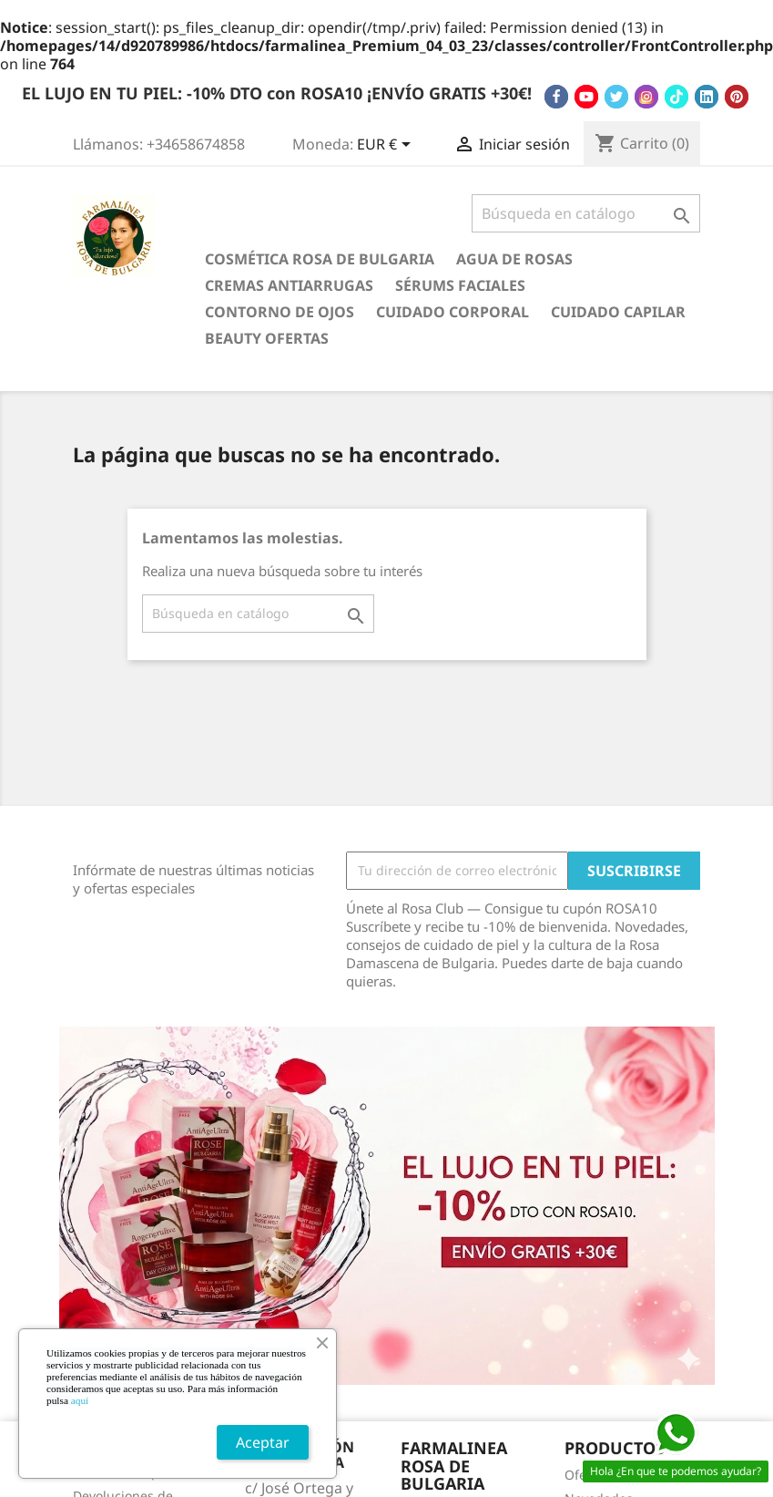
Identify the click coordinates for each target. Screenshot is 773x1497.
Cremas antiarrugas (289, 285)
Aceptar (263, 1442)
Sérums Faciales (460, 285)
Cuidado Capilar (618, 312)
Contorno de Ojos (279, 312)
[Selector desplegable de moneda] (387, 146)
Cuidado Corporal (452, 312)
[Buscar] (586, 213)
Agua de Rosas (514, 259)
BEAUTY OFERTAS (267, 338)
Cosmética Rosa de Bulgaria (319, 259)
